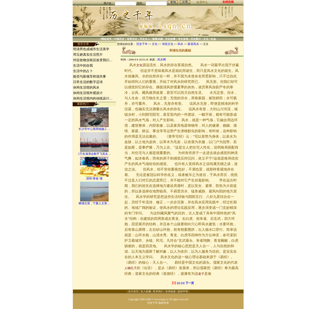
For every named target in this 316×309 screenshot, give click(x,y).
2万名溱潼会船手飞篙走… (94, 153)
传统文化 (167, 44)
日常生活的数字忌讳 (88, 82)
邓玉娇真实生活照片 (88, 54)
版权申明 (183, 291)
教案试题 (157, 39)
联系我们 (158, 291)
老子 (201, 273)
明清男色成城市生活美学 (91, 49)
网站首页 (106, 39)
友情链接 (170, 291)
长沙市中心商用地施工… (94, 129)
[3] (182, 283)
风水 (180, 44)
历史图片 (195, 39)
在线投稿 (228, 2)
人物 (127, 268)
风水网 (161, 59)
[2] (178, 283)
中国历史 (119, 39)
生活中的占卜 (83, 71)
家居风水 (193, 44)
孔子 (134, 268)
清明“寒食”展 (94, 178)
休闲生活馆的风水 (86, 87)
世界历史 (132, 39)
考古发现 (183, 39)
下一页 (189, 283)
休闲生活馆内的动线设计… (93, 98)
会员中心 (202, 2)
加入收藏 (145, 291)
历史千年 (142, 44)
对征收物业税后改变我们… (93, 60)
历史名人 (145, 39)
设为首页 (133, 291)
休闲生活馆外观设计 (88, 93)
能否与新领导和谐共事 (89, 76)
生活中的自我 (83, 65)
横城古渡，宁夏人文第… (94, 203)
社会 (213, 39)
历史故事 (170, 39)
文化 (205, 39)
